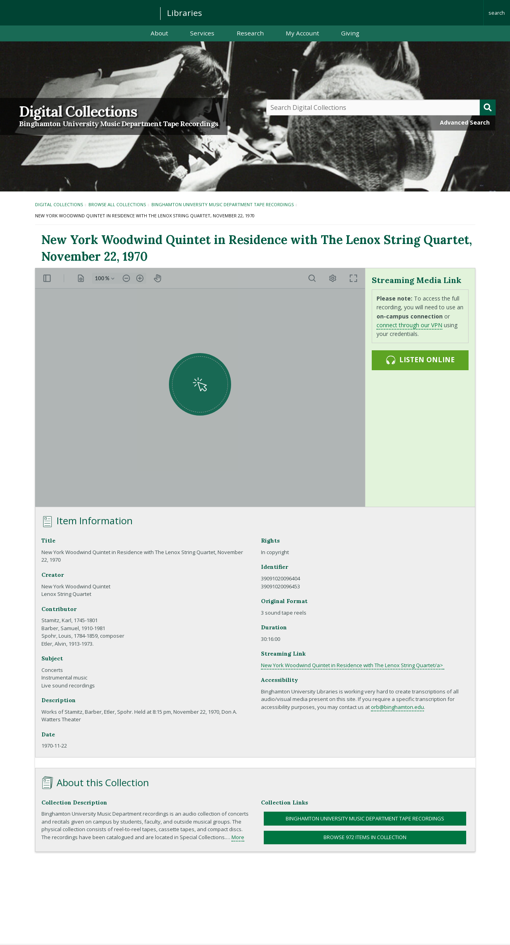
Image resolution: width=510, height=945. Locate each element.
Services (202, 33)
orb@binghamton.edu (397, 707)
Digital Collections (78, 111)
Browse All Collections (117, 204)
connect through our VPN (409, 325)
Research (250, 33)
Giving (350, 33)
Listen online (420, 360)
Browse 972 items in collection (365, 837)
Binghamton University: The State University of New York (76, 12)
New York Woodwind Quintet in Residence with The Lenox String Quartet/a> (352, 665)
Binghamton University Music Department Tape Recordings (118, 123)
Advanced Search (465, 122)
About (159, 33)
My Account (302, 33)
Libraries (184, 12)
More (237, 837)
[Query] (381, 107)
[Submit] (488, 107)
